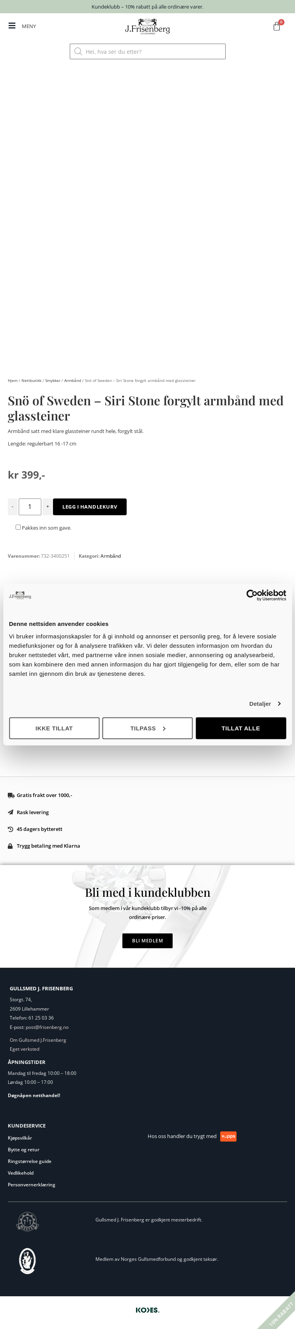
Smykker (52, 380)
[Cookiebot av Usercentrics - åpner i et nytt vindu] (252, 595)
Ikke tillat (54, 728)
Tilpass (147, 728)
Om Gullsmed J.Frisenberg (38, 1040)
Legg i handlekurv (89, 506)
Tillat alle (241, 728)
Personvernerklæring (31, 1184)
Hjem (13, 380)
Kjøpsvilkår (20, 1138)
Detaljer (260, 703)
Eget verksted (24, 1049)
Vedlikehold (21, 1173)
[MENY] (12, 26)
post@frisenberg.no (47, 1027)
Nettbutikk (31, 380)
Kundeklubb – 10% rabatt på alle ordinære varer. (147, 6)
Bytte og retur (23, 1149)
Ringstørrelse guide (29, 1161)
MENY (29, 26)
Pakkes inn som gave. (43, 527)
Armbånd (72, 380)
